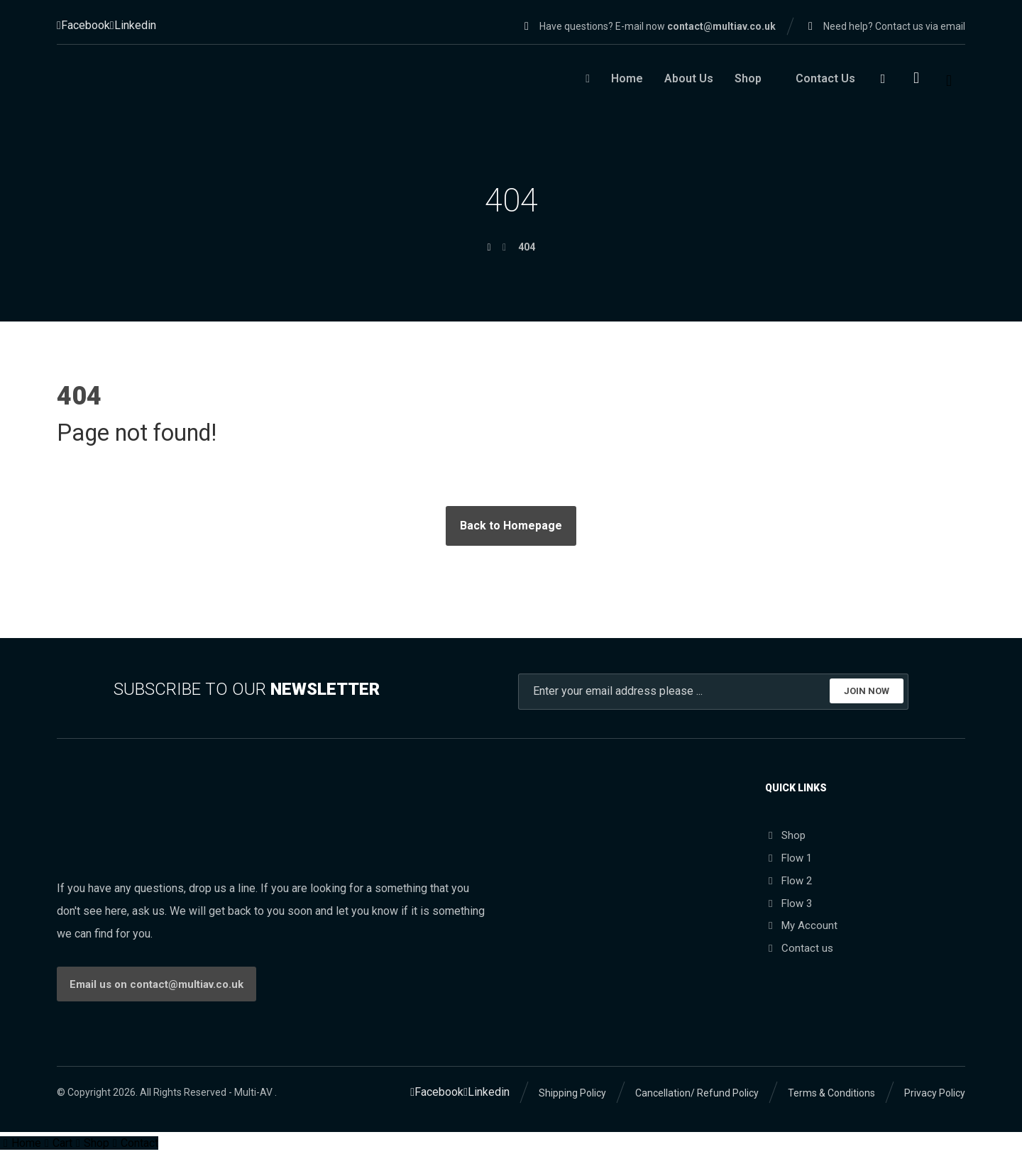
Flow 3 (788, 902)
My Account (801, 925)
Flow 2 (788, 880)
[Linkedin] (133, 25)
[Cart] (916, 77)
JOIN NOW (866, 690)
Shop (785, 834)
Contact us (799, 948)
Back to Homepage (511, 525)
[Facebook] (83, 25)
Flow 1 (788, 857)
